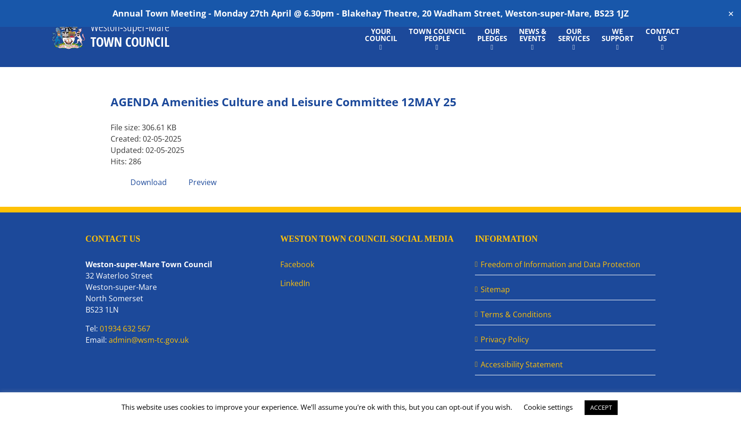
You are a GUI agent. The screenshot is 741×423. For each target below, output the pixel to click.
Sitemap (495, 289)
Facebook (297, 264)
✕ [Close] (731, 13)
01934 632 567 (125, 328)
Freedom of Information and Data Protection (560, 264)
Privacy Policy (505, 339)
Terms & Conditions (516, 314)
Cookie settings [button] (548, 407)
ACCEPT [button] (601, 407)
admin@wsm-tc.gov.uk (149, 340)
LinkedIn (295, 283)
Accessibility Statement (522, 364)
